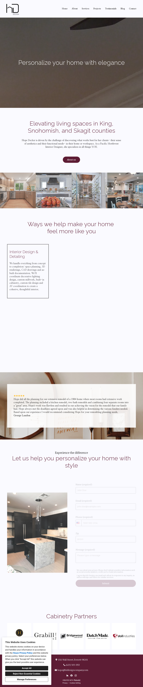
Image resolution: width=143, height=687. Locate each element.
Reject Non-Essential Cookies (27, 674)
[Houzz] (67, 675)
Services (85, 9)
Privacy (65, 683)
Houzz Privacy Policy (23, 653)
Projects (97, 9)
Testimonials (110, 9)
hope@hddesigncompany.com (73, 670)
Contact (132, 9)
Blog (123, 9)
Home (65, 9)
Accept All (26, 668)
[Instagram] (75, 675)
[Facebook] (71, 675)
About (75, 9)
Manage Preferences (26, 679)
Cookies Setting (75, 683)
